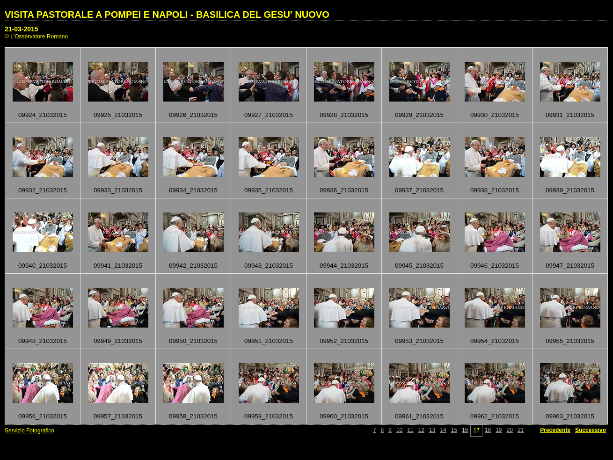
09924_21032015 (42, 114)
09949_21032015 (118, 340)
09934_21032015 (193, 190)
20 (510, 430)
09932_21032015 (42, 190)
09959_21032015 (268, 416)
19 (499, 430)
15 (454, 430)
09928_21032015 (344, 114)
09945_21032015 (419, 265)
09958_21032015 (193, 416)
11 (410, 430)
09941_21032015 (118, 265)
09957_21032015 (118, 416)
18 (488, 430)
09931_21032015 (570, 114)
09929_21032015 (419, 114)
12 (421, 430)
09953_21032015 (419, 340)
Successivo (590, 430)
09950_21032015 (193, 340)
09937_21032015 (419, 190)
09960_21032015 (344, 416)
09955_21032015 (570, 340)
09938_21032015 (494, 190)
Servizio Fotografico (29, 430)
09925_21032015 (118, 114)
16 (465, 430)
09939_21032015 (570, 190)
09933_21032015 (118, 190)
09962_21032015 (494, 416)
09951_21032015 (268, 340)
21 (521, 430)
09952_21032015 (344, 340)
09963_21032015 (570, 416)
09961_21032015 (419, 416)
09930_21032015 (494, 114)
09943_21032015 (268, 265)
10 (399, 430)
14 (443, 430)
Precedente (555, 430)
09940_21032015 (42, 265)
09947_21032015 (570, 265)
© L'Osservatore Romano (36, 36)
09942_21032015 (193, 265)
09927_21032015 (268, 114)
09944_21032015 (344, 265)
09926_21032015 (193, 114)
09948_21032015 (42, 340)
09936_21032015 (344, 190)
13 (432, 430)
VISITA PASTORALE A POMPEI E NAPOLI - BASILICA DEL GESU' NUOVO (167, 14)
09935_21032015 (268, 190)
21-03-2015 (21, 29)
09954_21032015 (494, 340)
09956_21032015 (42, 416)
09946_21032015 (494, 265)
